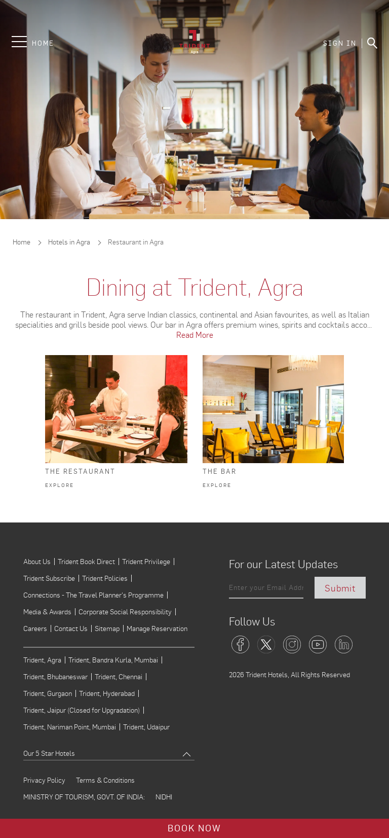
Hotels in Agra (69, 241)
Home (43, 43)
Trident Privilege (146, 561)
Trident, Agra (42, 660)
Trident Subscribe (49, 578)
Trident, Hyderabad (107, 693)
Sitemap (107, 628)
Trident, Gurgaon (47, 693)
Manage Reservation (157, 628)
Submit (340, 587)
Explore (59, 485)
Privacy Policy (44, 780)
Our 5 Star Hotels (49, 753)
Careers (35, 628)
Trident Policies (105, 578)
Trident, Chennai (118, 676)
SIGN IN (340, 43)
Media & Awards (47, 611)
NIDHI (163, 796)
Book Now (194, 827)
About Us (37, 561)
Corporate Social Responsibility (125, 611)
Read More (194, 335)
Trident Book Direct (86, 561)
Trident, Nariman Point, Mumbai (69, 726)
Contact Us (71, 628)
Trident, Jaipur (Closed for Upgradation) (81, 710)
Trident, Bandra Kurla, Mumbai (113, 660)
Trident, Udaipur (146, 726)
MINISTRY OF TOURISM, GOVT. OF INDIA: (84, 796)
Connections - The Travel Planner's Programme (93, 595)
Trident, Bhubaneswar (55, 676)
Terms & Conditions (105, 780)
